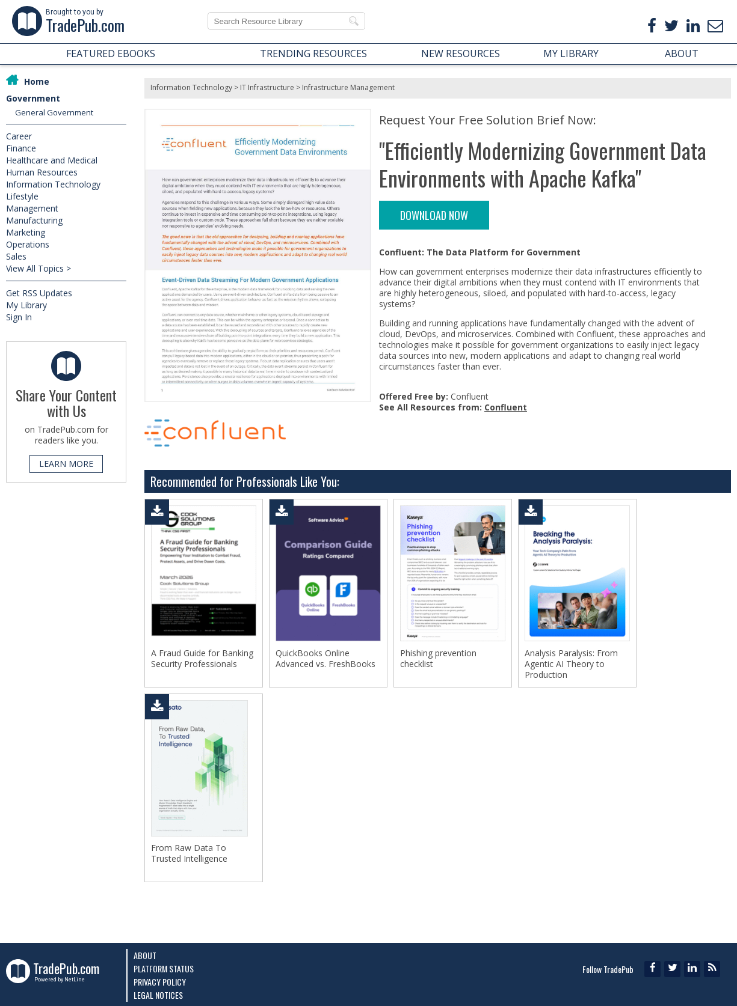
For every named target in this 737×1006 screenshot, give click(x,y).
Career (19, 136)
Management (32, 208)
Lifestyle (22, 196)
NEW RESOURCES (460, 53)
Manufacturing (34, 220)
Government (33, 98)
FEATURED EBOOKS (110, 53)
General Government (54, 112)
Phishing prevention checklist (438, 658)
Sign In (19, 317)
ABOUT (681, 53)
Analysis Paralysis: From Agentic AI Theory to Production (571, 664)
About (145, 955)
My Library (26, 305)
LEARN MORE (66, 463)
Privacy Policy (160, 981)
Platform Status (164, 968)
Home (36, 81)
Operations (27, 244)
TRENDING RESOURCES (313, 53)
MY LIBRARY (571, 53)
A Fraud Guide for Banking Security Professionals (202, 658)
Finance (21, 148)
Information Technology (53, 184)
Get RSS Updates (39, 293)
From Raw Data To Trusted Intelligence (189, 853)
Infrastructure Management (348, 87)
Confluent (505, 407)
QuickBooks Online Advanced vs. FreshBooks (325, 658)
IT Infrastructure (267, 87)
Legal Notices (158, 995)
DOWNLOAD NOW (434, 215)
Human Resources (42, 172)
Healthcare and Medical (51, 160)
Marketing (25, 232)
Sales (16, 256)
